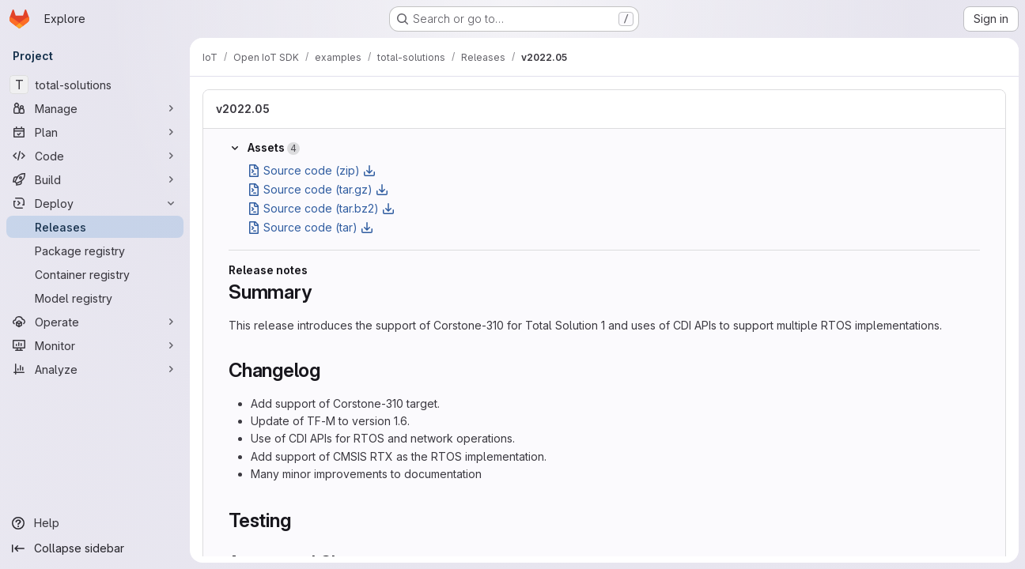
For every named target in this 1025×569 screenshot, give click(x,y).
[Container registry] (94, 274)
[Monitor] (94, 345)
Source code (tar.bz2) (321, 208)
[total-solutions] (94, 84)
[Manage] (94, 108)
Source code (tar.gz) (318, 189)
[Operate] (94, 322)
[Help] (94, 523)
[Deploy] (94, 203)
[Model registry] (94, 298)
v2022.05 (243, 108)
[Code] (94, 156)
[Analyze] (94, 369)
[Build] (94, 179)
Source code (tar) (310, 227)
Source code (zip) (312, 170)
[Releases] (94, 227)
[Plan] (94, 132)
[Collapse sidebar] (94, 548)
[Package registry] (94, 250)
